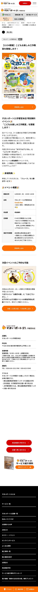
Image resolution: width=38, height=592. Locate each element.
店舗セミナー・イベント (14, 25)
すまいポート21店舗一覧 (10, 514)
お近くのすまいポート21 (13, 23)
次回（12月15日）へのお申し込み (19, 309)
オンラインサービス (8, 540)
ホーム (3, 23)
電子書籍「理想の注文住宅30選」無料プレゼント (17, 579)
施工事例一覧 (6, 551)
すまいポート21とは (8, 494)
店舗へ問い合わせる (19, 450)
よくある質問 (6, 546)
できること (6, 14)
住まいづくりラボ (7, 519)
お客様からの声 (7, 524)
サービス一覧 (6, 504)
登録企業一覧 (19, 15)
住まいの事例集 (19, 19)
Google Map (19, 202)
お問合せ (25, 3)
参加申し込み (19, 107)
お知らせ (5, 530)
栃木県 (22, 23)
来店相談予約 (6, 568)
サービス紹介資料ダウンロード (12, 573)
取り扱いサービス (31, 15)
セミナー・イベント (6, 19)
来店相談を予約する (19, 443)
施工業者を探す (7, 557)
